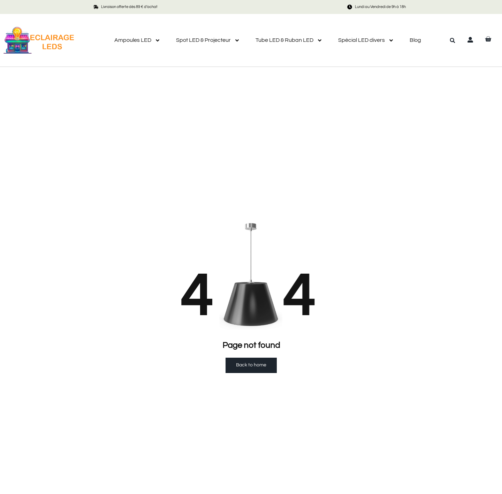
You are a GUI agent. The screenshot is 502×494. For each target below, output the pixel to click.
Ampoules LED (137, 40)
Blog (415, 40)
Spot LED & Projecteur (208, 40)
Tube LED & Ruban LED (289, 40)
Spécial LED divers (366, 40)
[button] (452, 40)
